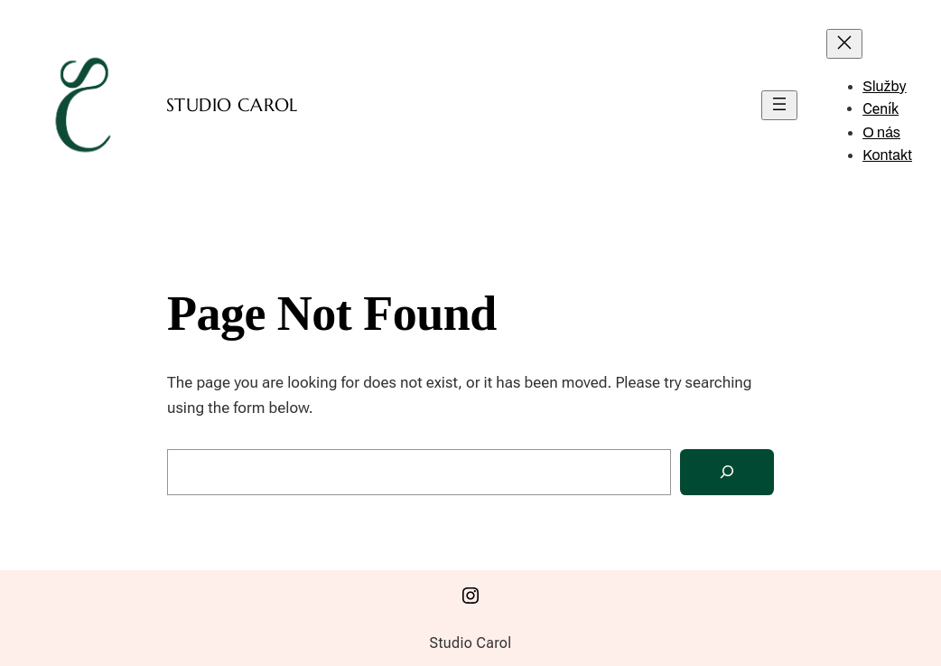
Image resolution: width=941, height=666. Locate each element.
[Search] (727, 472)
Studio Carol (232, 105)
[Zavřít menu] (844, 44)
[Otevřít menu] (779, 105)
